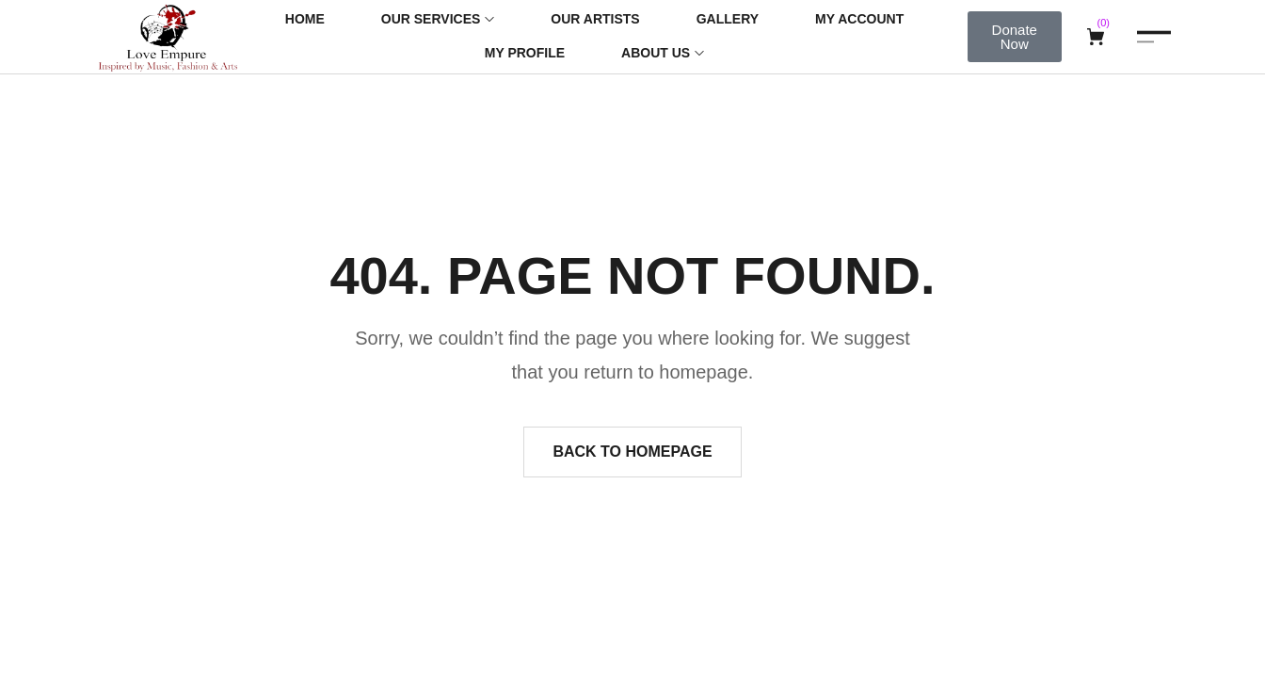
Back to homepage (632, 452)
